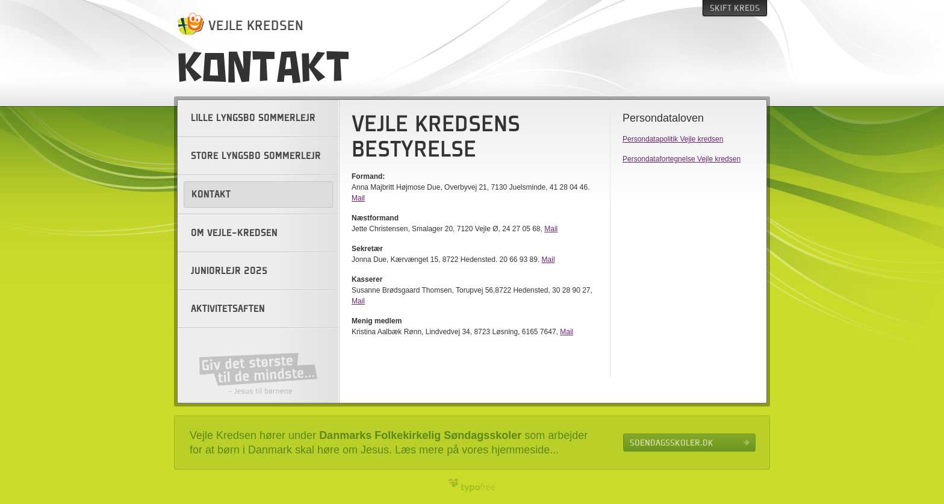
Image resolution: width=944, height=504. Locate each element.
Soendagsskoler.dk (671, 442)
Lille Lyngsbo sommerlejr (253, 118)
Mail (358, 198)
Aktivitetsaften (228, 308)
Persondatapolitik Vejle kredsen (673, 139)
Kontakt (211, 194)
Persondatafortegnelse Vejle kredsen (682, 159)
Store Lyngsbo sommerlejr (256, 156)
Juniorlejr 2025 (229, 271)
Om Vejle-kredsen (234, 233)
